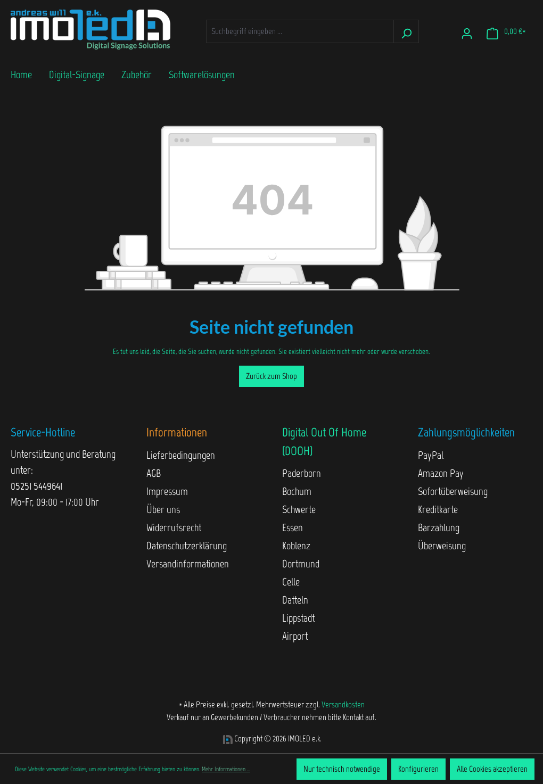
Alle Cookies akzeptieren (492, 769)
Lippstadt (298, 618)
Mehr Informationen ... (226, 769)
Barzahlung (438, 527)
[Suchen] (406, 31)
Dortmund (300, 563)
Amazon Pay (441, 473)
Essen (292, 527)
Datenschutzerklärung (186, 545)
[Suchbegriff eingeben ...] (300, 31)
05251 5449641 (36, 486)
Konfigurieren (418, 769)
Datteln (295, 599)
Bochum (296, 491)
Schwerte (299, 509)
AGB (153, 473)
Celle (291, 581)
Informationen (176, 432)
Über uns (163, 509)
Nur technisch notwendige (341, 769)
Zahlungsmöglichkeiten (466, 432)
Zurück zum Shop (271, 376)
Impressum (167, 491)
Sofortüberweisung (453, 491)
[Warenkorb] (506, 32)
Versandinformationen (187, 563)
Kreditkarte (438, 509)
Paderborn (301, 473)
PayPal (430, 455)
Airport (295, 636)
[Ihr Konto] (467, 32)
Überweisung (442, 545)
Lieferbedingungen (180, 455)
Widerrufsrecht (173, 527)
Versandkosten (343, 704)
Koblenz (296, 545)
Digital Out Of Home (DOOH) (324, 441)
